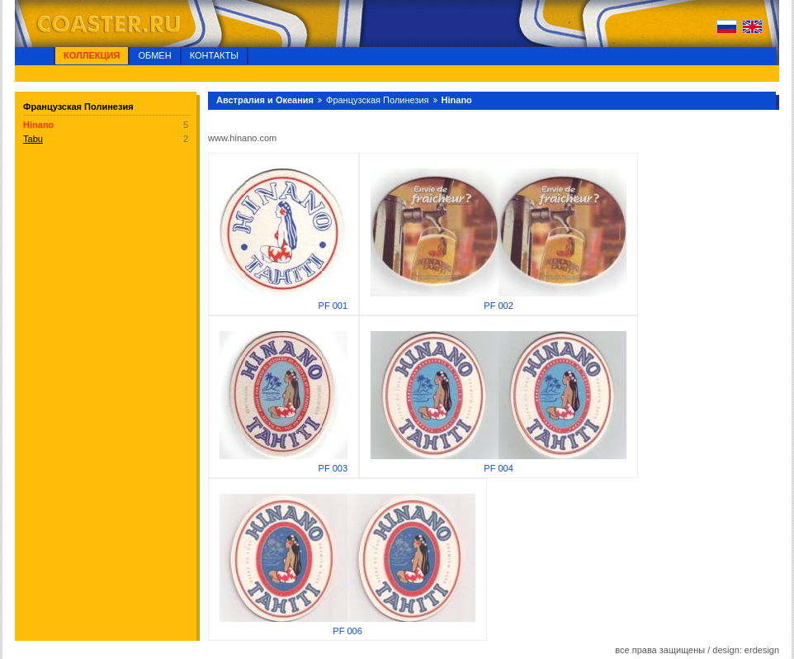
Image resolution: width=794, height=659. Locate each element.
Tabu (33, 139)
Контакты (214, 55)
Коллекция (92, 55)
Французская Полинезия (377, 100)
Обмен (154, 55)
